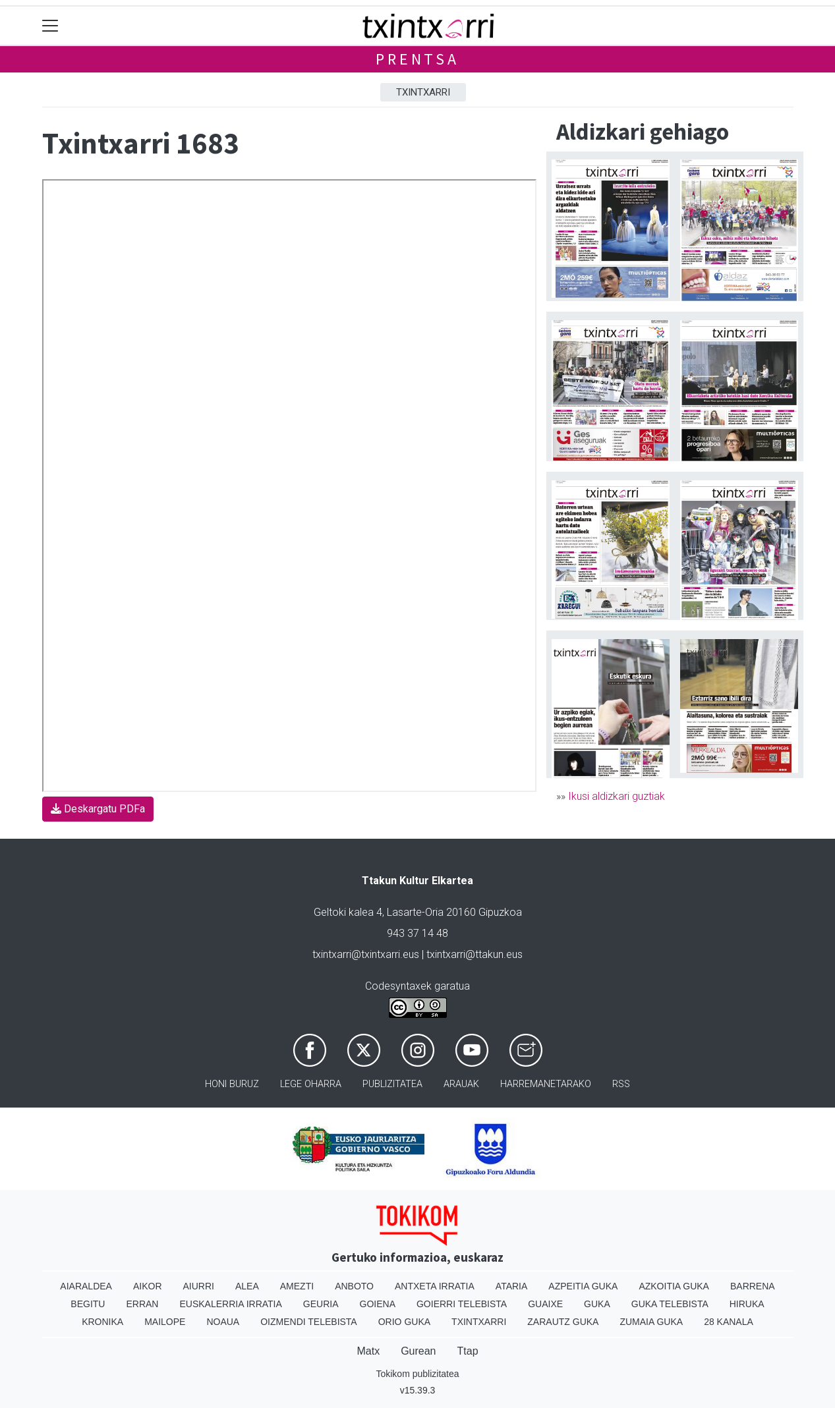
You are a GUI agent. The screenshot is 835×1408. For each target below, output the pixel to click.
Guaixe (545, 1304)
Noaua (222, 1321)
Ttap (467, 1351)
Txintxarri (423, 92)
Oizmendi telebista (308, 1321)
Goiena (377, 1304)
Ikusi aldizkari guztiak (616, 796)
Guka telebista (669, 1304)
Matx (368, 1351)
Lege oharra (310, 1084)
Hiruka (747, 1304)
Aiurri (198, 1286)
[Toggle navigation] (50, 26)
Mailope (164, 1321)
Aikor (147, 1286)
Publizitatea (392, 1084)
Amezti (297, 1286)
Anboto (354, 1286)
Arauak (461, 1084)
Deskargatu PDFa (98, 809)
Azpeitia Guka (583, 1286)
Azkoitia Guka (674, 1286)
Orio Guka (404, 1321)
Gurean (418, 1351)
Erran (142, 1304)
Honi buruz (232, 1084)
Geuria (321, 1304)
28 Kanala (728, 1321)
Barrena (752, 1286)
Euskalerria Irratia (230, 1304)
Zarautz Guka (562, 1321)
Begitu (88, 1304)
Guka (597, 1304)
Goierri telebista (462, 1304)
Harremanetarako (545, 1084)
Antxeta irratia (435, 1286)
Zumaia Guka (651, 1321)
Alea (247, 1286)
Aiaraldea (86, 1286)
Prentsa (417, 59)
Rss (621, 1084)
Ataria (512, 1286)
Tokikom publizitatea (417, 1373)
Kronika (102, 1321)
